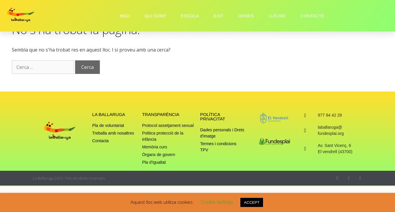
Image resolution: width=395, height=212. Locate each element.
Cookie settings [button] (217, 202)
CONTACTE (312, 15)
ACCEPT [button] (252, 202)
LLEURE (277, 15)
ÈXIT (218, 15)
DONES (246, 15)
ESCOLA (190, 15)
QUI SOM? (155, 15)
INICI (125, 15)
